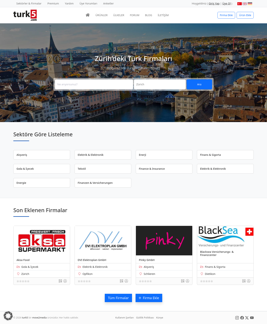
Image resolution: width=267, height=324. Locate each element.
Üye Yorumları (88, 3)
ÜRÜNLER (101, 15)
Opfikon (88, 274)
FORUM (134, 15)
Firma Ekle (226, 15)
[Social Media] (237, 317)
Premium (53, 3)
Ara (199, 84)
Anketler (108, 3)
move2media (39, 317)
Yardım (69, 3)
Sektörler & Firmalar (29, 3)
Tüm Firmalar (118, 298)
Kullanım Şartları (124, 317)
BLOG (148, 15)
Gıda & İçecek (29, 267)
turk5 (25, 317)
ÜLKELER (118, 15)
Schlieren (149, 274)
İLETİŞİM (163, 15)
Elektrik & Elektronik (95, 267)
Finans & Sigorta (215, 267)
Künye (159, 317)
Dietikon (210, 274)
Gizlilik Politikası (145, 317)
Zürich (25, 274)
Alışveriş (149, 267)
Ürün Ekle (245, 15)
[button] (8, 316)
